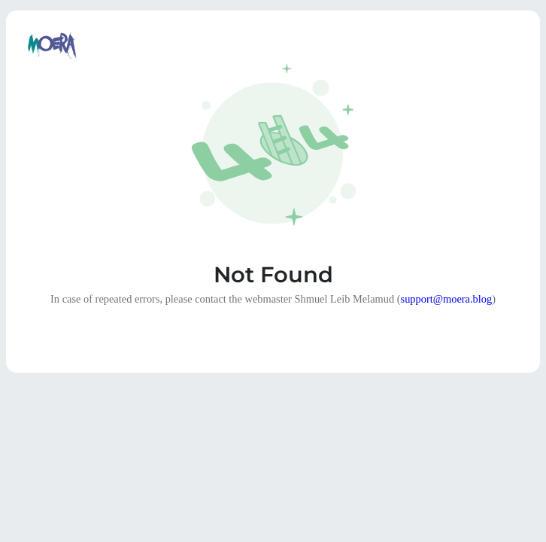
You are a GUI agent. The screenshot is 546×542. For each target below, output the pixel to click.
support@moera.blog (447, 299)
